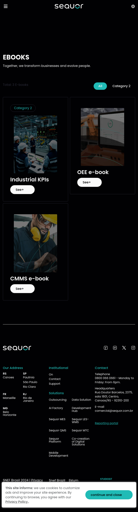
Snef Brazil (57, 480)
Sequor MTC (80, 430)
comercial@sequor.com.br (114, 411)
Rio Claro (29, 387)
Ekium (73, 480)
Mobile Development (58, 454)
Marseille (9, 398)
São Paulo (30, 382)
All (100, 86)
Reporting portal (106, 423)
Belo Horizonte (9, 413)
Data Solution (81, 400)
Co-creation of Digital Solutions (80, 442)
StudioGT (106, 479)
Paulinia (28, 377)
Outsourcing (57, 400)
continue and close (106, 495)
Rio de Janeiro (28, 399)
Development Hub (81, 409)
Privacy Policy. (16, 501)
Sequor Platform (55, 440)
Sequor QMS (57, 430)
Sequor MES (57, 419)
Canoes (8, 377)
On (51, 374)
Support (54, 384)
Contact (55, 379)
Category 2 (121, 86)
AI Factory (56, 408)
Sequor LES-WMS (80, 420)
